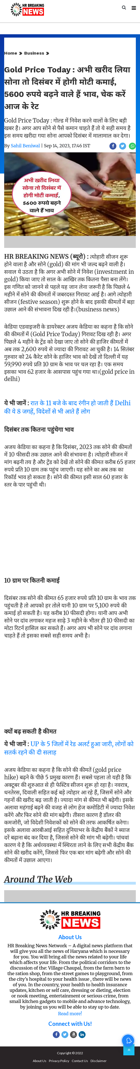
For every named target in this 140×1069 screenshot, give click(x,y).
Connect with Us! (70, 1023)
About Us (70, 937)
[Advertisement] (70, 531)
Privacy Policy (59, 1061)
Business (34, 53)
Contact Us (80, 1061)
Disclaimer (99, 1061)
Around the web (38, 879)
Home (10, 53)
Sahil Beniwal (25, 145)
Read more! (70, 1013)
